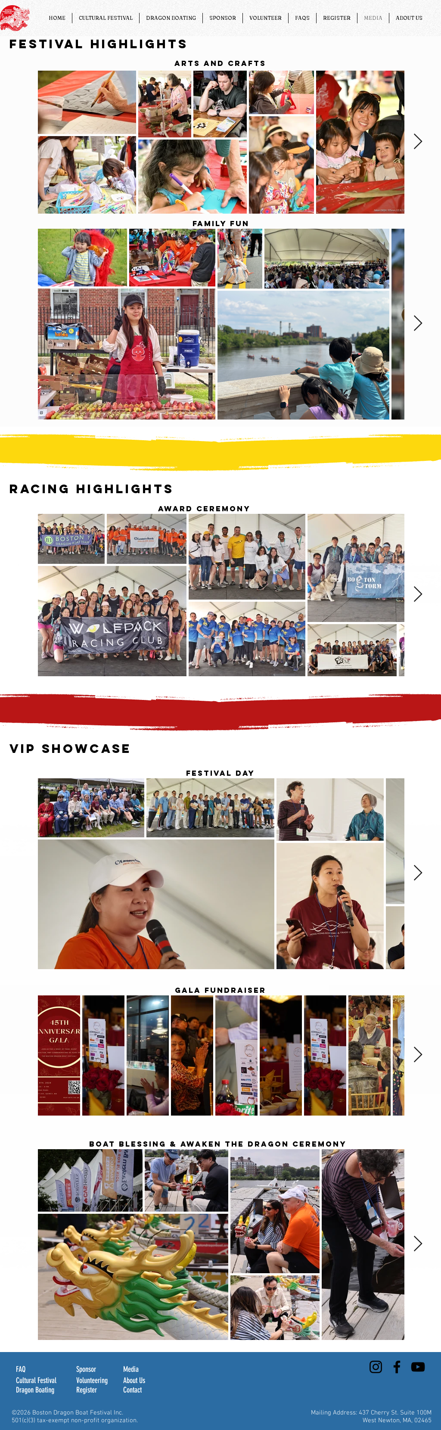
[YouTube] (418, 1366)
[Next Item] (418, 142)
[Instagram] (375, 1366)
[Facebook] (396, 1366)
